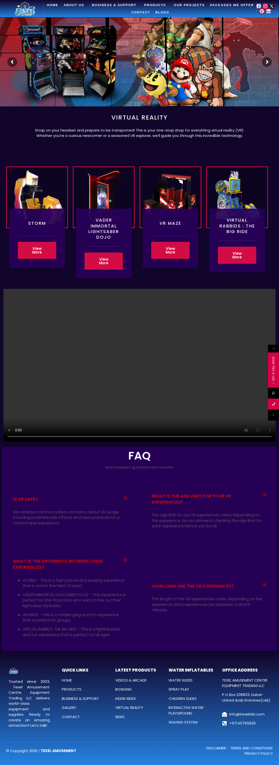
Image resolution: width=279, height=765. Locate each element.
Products (156, 5)
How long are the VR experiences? (193, 586)
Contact (140, 12)
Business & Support (115, 5)
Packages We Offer (232, 5)
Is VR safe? (25, 499)
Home (52, 5)
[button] (70, 499)
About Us (75, 5)
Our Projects (189, 5)
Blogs (162, 12)
